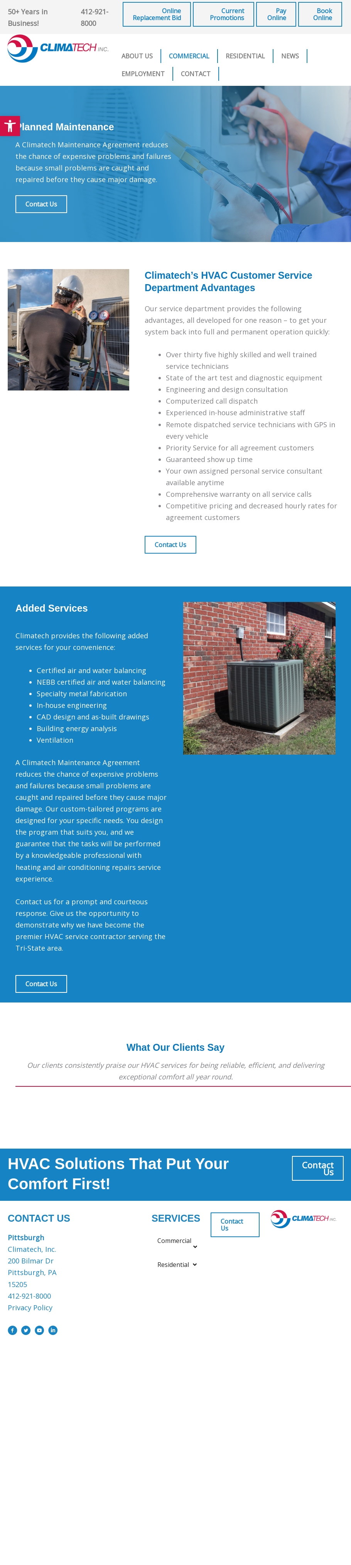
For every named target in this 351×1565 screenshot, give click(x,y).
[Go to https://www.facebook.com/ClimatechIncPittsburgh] (12, 1332)
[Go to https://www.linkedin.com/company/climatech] (53, 1332)
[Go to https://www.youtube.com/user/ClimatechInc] (39, 1332)
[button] (10, 126)
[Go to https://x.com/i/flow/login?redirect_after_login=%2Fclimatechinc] (26, 1332)
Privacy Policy (30, 1307)
